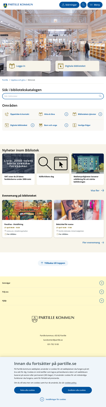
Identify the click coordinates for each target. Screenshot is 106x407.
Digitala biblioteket (16, 125)
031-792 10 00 (53, 344)
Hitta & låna (47, 114)
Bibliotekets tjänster (84, 114)
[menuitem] (6, 80)
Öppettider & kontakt (17, 114)
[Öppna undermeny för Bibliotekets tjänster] (100, 114)
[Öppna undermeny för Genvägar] (101, 283)
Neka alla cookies (27, 390)
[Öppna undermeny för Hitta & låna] (66, 114)
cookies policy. (71, 383)
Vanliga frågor (81, 125)
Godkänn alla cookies (77, 390)
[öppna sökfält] (83, 5)
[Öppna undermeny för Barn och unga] (66, 125)
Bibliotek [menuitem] (31, 80)
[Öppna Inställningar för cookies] (53, 399)
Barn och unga (48, 125)
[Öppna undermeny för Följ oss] (101, 292)
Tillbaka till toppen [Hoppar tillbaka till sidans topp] (53, 263)
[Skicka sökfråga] (100, 96)
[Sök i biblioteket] (50, 96)
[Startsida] (18, 5)
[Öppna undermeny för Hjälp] (101, 301)
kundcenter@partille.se (53, 340)
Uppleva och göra (18, 80)
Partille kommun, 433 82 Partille (53, 335)
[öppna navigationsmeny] (94, 5)
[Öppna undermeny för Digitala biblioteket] (32, 125)
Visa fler (95, 190)
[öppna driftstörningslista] (69, 5)
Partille (5, 80)
